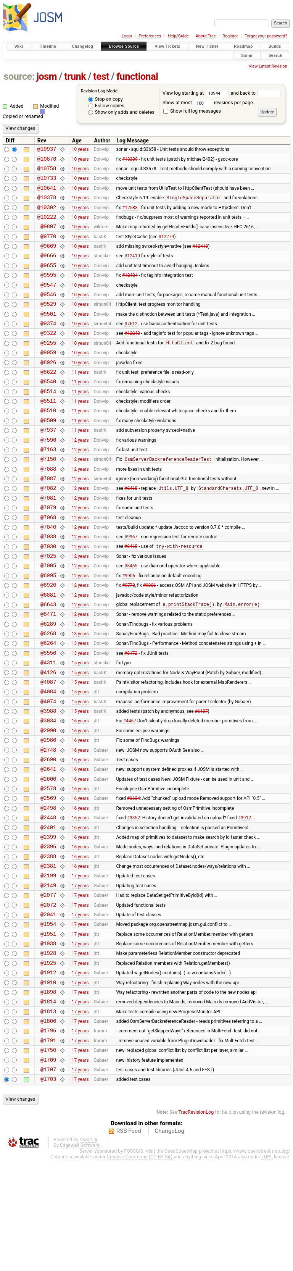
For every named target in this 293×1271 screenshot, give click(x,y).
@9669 (48, 258)
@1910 (48, 1081)
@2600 (48, 854)
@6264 (48, 702)
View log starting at (197, 93)
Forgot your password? (266, 36)
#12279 (166, 247)
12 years (80, 475)
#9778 (128, 637)
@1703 (48, 1189)
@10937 (46, 149)
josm (46, 76)
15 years (80, 724)
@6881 (48, 648)
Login (127, 36)
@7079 (48, 550)
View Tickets (167, 46)
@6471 (48, 669)
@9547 (48, 301)
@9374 (48, 345)
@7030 (48, 594)
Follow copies (106, 105)
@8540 (48, 409)
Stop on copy (105, 99)
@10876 (46, 161)
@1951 (48, 1027)
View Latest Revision (268, 66)
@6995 (48, 626)
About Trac (206, 36)
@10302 (46, 215)
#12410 (200, 258)
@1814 (48, 1103)
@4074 (48, 767)
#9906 (128, 626)
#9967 (130, 583)
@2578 (48, 865)
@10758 (46, 171)
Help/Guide (178, 36)
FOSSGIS (133, 1262)
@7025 (48, 605)
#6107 (201, 778)
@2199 (48, 962)
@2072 (48, 995)
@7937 (48, 464)
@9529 (48, 323)
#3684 (133, 876)
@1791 (48, 1146)
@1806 (48, 1125)
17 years (80, 962)
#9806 (149, 637)
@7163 (48, 485)
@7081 (48, 540)
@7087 (48, 518)
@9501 (48, 334)
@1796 (48, 1135)
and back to (256, 93)
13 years (80, 680)
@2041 (48, 1005)
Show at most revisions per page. (208, 102)
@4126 (48, 735)
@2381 (48, 951)
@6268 (48, 691)
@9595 (48, 290)
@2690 (48, 832)
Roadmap (243, 46)
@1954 (48, 1016)
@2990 (48, 800)
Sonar (247, 55)
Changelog (82, 46)
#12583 (130, 215)
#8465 (130, 529)
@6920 (48, 637)
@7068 (48, 561)
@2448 (48, 897)
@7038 (48, 583)
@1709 (48, 1168)
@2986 (48, 810)
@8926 (48, 388)
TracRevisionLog (196, 1223)
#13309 (130, 160)
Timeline (47, 46)
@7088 (48, 507)
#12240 (132, 356)
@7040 (48, 572)
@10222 (46, 225)
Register (230, 36)
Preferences (149, 36)
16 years (80, 789)
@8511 (48, 431)
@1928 (48, 1049)
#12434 (130, 291)
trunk (75, 76)
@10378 (46, 204)
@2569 (48, 875)
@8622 (48, 399)
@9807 (48, 236)
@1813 (48, 1114)
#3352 (133, 897)
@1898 (48, 1092)
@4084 (48, 756)
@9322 (48, 355)
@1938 (48, 1038)
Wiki (18, 46)
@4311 (48, 724)
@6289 (48, 681)
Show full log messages (192, 111)
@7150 (48, 496)
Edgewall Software (80, 1256)
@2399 (48, 919)
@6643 (48, 659)
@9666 (48, 269)
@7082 (48, 529)
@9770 (48, 247)
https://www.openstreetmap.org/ (255, 1262)
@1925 (48, 1060)
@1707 (48, 1179)
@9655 (48, 280)
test (101, 76)
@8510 (48, 442)
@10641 (46, 193)
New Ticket (207, 46)
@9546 (48, 312)
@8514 (48, 421)
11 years (80, 399)
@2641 (48, 843)
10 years (80, 150)
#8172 (130, 713)
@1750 (48, 1157)
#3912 (244, 897)
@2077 (48, 984)
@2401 (48, 908)
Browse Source (124, 46)
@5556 (48, 713)
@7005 (48, 615)
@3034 (48, 789)
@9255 (48, 366)
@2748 (48, 821)
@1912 (48, 1070)
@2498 (48, 886)
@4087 (48, 745)
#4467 (129, 789)
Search (275, 55)
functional (137, 76)
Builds (275, 46)
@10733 (46, 182)
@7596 (48, 475)
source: (19, 76)
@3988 (48, 778)
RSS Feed (128, 1242)
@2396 (48, 929)
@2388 (48, 941)
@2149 (48, 973)
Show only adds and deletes (121, 112)
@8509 (48, 453)
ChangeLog (169, 1242)
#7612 (130, 345)
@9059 (48, 377)
